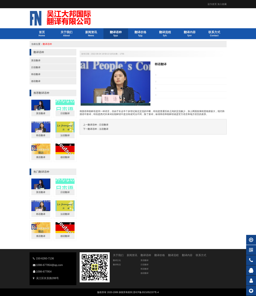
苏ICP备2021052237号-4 (146, 292)
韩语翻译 (35, 74)
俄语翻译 (40, 157)
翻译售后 (117, 264)
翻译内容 (187, 255)
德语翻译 (35, 81)
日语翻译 (35, 67)
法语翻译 (65, 135)
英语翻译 (35, 60)
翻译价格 (159, 255)
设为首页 (212, 4)
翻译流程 (173, 255)
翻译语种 (47, 44)
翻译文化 (117, 260)
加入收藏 (222, 4)
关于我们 (118, 255)
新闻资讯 (132, 255)
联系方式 (201, 255)
